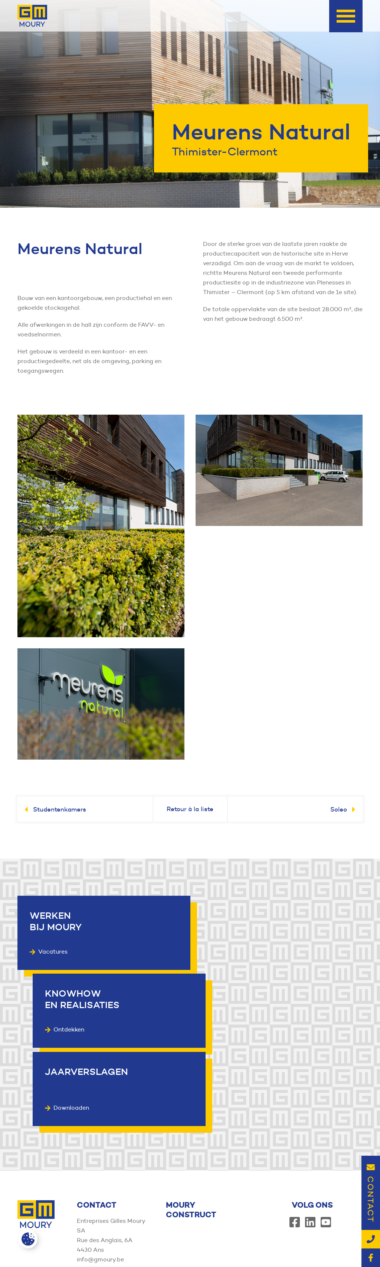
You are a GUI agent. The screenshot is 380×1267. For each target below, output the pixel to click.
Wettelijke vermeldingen (334, 1245)
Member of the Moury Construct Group (72, 1245)
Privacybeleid (278, 1245)
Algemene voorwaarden (224, 1245)
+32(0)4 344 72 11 (102, 1183)
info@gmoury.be (100, 1173)
